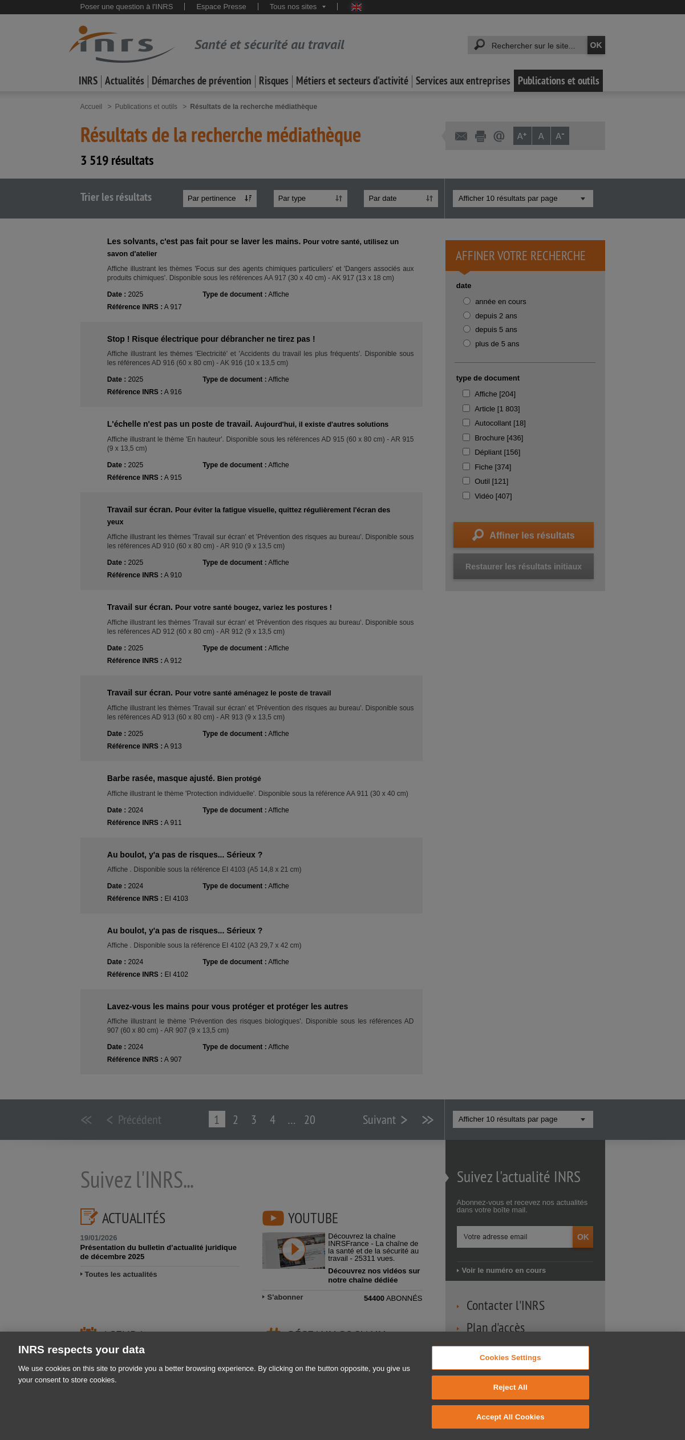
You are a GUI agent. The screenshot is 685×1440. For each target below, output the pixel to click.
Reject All (510, 1403)
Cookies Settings (510, 1373)
